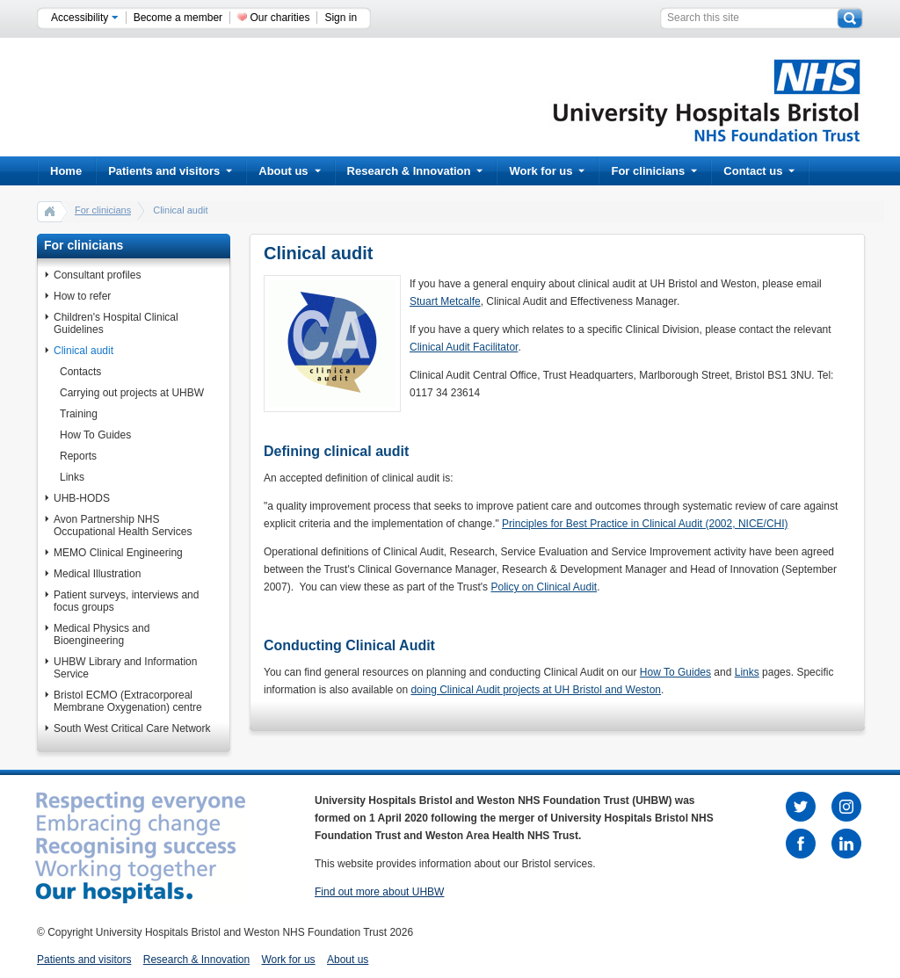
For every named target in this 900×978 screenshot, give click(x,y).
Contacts (80, 372)
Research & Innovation (415, 170)
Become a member (178, 17)
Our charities (279, 17)
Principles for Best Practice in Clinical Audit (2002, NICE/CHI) (645, 524)
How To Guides (95, 435)
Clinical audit (83, 350)
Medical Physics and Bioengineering (101, 634)
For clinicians (654, 170)
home (50, 211)
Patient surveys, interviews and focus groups (126, 601)
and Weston (631, 690)
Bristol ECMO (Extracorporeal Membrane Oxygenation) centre (128, 701)
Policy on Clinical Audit (543, 587)
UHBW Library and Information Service (125, 668)
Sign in (340, 17)
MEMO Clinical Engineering (118, 553)
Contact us (759, 170)
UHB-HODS (82, 498)
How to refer (82, 296)
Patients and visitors (170, 170)
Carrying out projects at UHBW (132, 393)
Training (79, 414)
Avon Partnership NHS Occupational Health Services (123, 525)
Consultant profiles (97, 275)
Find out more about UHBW (379, 892)
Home (66, 170)
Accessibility (85, 17)
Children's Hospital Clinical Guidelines (116, 323)
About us (289, 170)
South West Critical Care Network (132, 728)
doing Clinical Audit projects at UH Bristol (505, 690)
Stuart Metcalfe (445, 301)
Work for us (546, 170)
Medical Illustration (97, 574)
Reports (78, 456)
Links (72, 477)
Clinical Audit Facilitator (464, 347)
